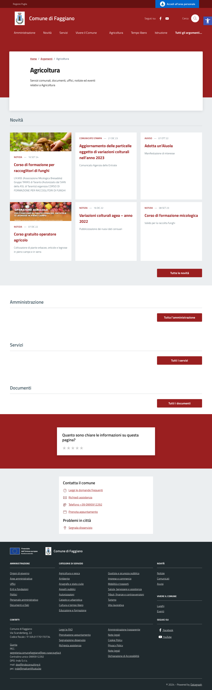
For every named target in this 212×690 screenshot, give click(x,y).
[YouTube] (165, 18)
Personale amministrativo (24, 600)
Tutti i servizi (179, 360)
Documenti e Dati (19, 605)
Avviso (148, 138)
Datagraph (196, 685)
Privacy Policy (115, 645)
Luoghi (160, 606)
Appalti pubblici (67, 589)
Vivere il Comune (86, 32)
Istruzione (161, 32)
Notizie (161, 573)
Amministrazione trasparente (124, 629)
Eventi (160, 611)
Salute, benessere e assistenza (125, 589)
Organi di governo (19, 573)
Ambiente (64, 579)
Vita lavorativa (116, 605)
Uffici (12, 584)
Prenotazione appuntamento (75, 635)
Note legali (114, 635)
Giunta (13, 645)
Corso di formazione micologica (171, 215)
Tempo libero (139, 32)
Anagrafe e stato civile (71, 584)
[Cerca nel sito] (195, 18)
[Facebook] (159, 18)
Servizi (63, 32)
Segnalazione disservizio (72, 640)
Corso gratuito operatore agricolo (35, 237)
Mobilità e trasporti (118, 584)
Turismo (112, 600)
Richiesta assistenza (70, 645)
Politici (13, 594)
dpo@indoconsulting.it (28, 665)
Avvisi (160, 584)
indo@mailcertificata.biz (28, 668)
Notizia (18, 157)
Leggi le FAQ (66, 629)
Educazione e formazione (72, 610)
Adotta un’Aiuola (159, 146)
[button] (207, 21)
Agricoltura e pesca (69, 573)
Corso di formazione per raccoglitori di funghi (34, 167)
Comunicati (163, 579)
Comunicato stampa (90, 138)
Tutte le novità (179, 273)
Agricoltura (116, 32)
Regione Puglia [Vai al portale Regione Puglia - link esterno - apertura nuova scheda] (20, 4)
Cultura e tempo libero (71, 605)
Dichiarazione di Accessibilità (123, 656)
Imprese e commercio (119, 579)
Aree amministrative (21, 579)
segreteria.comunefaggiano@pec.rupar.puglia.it (35, 653)
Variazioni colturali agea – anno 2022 (105, 218)
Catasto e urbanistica (70, 600)
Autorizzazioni (66, 594)
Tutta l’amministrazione (179, 317)
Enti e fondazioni (19, 589)
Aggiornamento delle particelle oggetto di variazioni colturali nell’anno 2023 (105, 152)
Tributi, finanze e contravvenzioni (126, 594)
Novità (47, 32)
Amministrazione (24, 32)
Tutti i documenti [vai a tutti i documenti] (179, 403)
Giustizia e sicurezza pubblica (123, 573)
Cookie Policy (115, 640)
